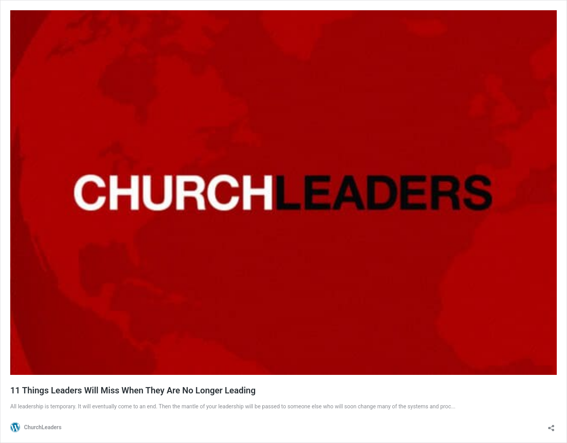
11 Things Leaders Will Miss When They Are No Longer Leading (133, 390)
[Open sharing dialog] (551, 425)
